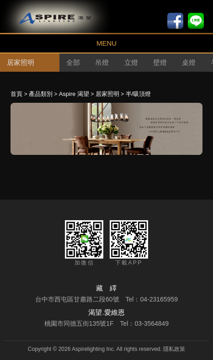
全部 (73, 62)
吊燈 (102, 62)
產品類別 (41, 93)
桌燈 (189, 62)
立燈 (131, 62)
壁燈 (160, 62)
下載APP (129, 243)
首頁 (16, 93)
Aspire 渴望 (74, 93)
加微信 (84, 243)
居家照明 (107, 93)
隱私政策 (174, 349)
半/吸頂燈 (138, 93)
